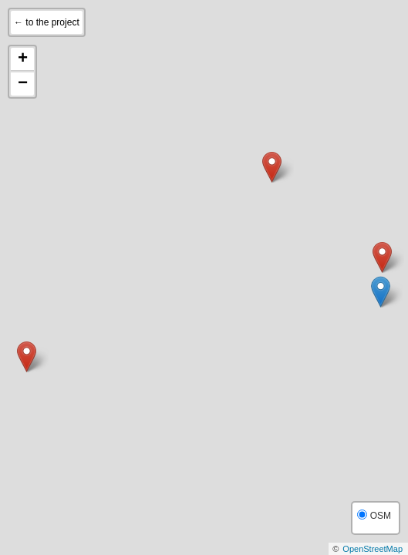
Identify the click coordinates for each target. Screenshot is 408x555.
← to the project (46, 22)
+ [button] (23, 59)
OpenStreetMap (372, 548)
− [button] (23, 84)
